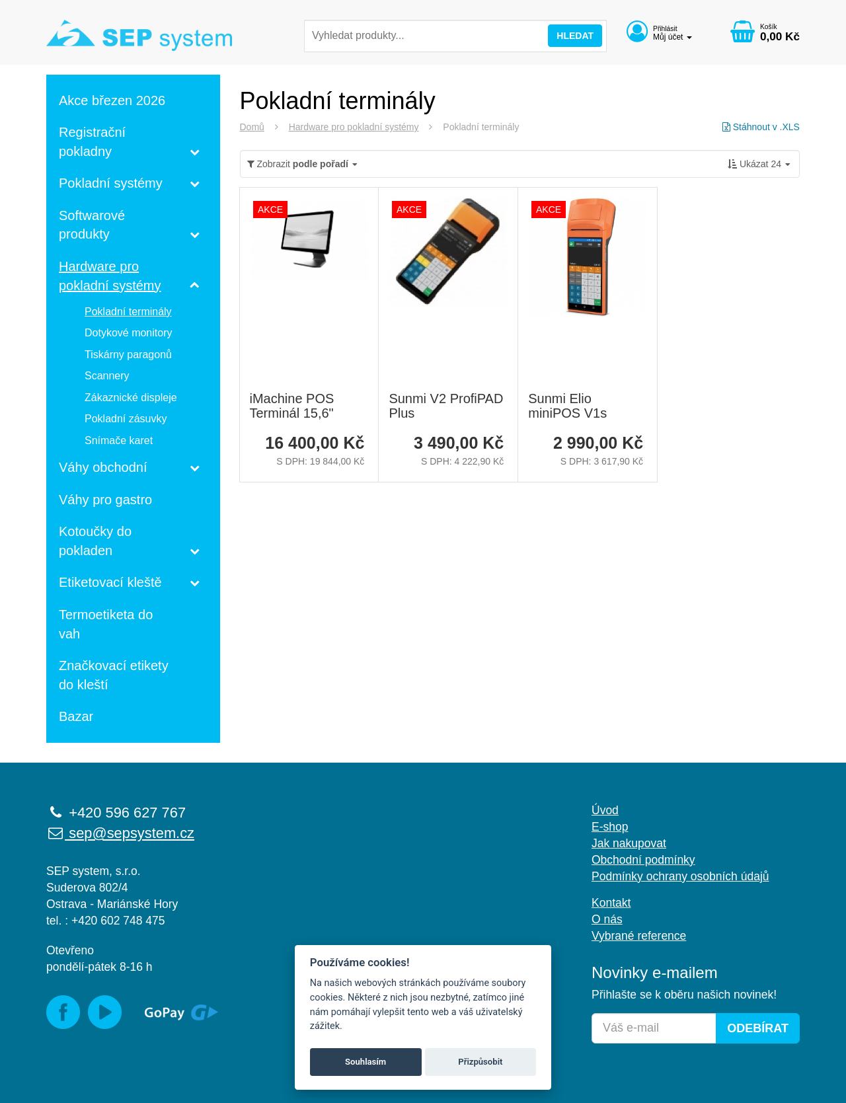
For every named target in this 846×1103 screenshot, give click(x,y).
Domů (252, 127)
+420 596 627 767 (116, 812)
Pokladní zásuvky (126, 418)
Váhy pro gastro (105, 499)
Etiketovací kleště (110, 582)
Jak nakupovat (629, 843)
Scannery (107, 375)
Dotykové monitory (129, 332)
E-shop (610, 826)
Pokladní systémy (111, 183)
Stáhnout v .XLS (761, 127)
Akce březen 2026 (112, 100)
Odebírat (757, 1028)
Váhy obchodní (103, 467)
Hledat (575, 35)
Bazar (76, 716)
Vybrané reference (639, 935)
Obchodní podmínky (643, 859)
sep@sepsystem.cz (120, 833)
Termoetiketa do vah (106, 624)
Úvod (605, 810)
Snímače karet (119, 440)
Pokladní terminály (128, 311)
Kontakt (611, 902)
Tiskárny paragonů (128, 354)
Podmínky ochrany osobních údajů (680, 876)
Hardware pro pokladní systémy (354, 127)
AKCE (270, 209)
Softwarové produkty (92, 225)
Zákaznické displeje (131, 397)
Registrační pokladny (92, 142)
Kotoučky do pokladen (95, 541)
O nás (607, 919)
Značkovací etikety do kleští (114, 675)
